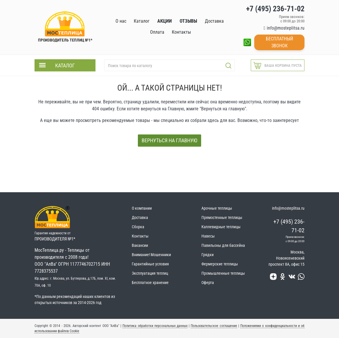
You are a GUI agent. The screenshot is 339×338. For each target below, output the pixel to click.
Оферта (207, 282)
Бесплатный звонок (279, 42)
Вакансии (140, 245)
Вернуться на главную (169, 140)
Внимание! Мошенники (151, 254)
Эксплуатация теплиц (150, 273)
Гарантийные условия (150, 264)
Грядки (207, 254)
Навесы (208, 236)
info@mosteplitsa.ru (285, 28)
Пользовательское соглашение (214, 326)
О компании (142, 208)
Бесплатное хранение (150, 282)
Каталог (65, 65)
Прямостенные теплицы (221, 217)
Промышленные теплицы (223, 273)
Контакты (140, 236)
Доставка (140, 217)
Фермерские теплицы (219, 264)
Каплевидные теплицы (221, 226)
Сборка (138, 226)
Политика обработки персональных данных (154, 326)
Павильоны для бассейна (223, 245)
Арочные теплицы (216, 208)
